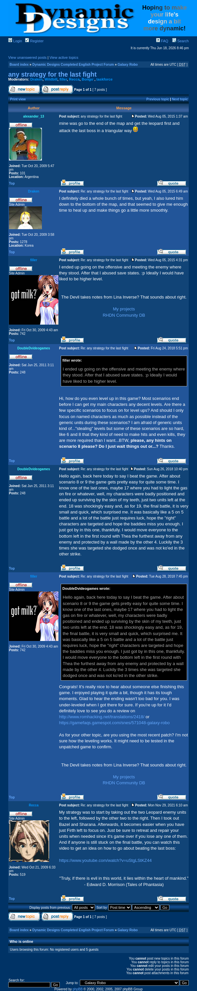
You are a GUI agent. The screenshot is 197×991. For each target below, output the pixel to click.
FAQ (162, 41)
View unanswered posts (27, 57)
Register (34, 41)
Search (180, 41)
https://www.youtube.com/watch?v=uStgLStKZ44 (105, 860)
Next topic (180, 99)
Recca (74, 79)
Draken (36, 79)
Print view (18, 99)
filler (63, 79)
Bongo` (88, 79)
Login (15, 41)
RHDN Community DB (124, 315)
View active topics (63, 57)
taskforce (104, 79)
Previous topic (158, 99)
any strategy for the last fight (52, 74)
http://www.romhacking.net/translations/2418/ (102, 716)
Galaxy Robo (127, 64)
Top (12, 183)
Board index (19, 64)
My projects (124, 308)
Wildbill (51, 79)
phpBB (77, 989)
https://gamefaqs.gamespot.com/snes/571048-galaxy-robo (114, 722)
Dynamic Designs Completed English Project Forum (73, 64)
